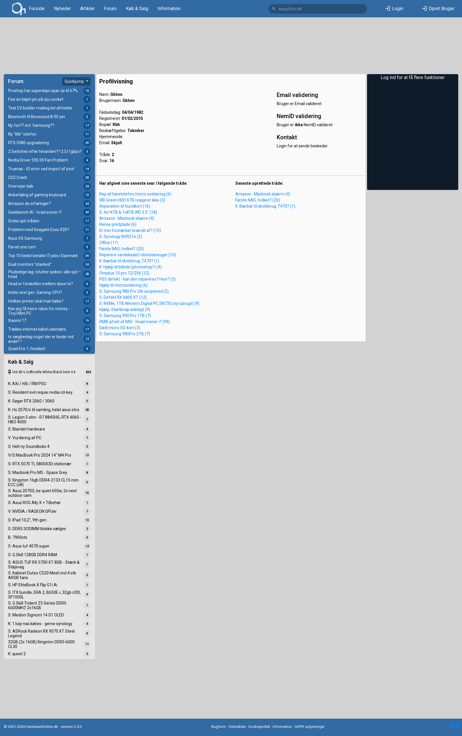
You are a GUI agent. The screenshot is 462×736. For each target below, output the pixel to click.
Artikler (87, 8)
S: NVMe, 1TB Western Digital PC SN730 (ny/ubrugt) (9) (149, 303)
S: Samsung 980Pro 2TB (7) (124, 334)
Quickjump (75, 81)
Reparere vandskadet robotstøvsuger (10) (137, 254)
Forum (110, 8)
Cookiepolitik (259, 726)
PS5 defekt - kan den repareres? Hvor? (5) (137, 279)
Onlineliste (237, 726)
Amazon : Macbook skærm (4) (126, 218)
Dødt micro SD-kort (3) (119, 327)
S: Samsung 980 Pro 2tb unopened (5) (134, 291)
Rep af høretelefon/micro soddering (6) (135, 194)
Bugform (218, 726)
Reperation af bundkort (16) (124, 206)
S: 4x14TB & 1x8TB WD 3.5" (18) (128, 212)
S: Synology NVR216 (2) (120, 236)
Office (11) (108, 242)
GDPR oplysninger (309, 726)
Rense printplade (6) (117, 224)
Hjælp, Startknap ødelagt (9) (124, 309)
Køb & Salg (137, 8)
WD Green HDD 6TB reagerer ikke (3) (132, 200)
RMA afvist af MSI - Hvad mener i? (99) (134, 321)
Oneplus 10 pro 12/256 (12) (124, 273)
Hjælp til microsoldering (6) (123, 285)
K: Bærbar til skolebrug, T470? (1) (129, 261)
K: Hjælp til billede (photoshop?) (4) (130, 267)
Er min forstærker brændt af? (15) (130, 230)
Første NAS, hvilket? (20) (121, 248)
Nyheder (62, 8)
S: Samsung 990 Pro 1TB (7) (125, 315)
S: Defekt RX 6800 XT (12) (123, 297)
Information (169, 8)
